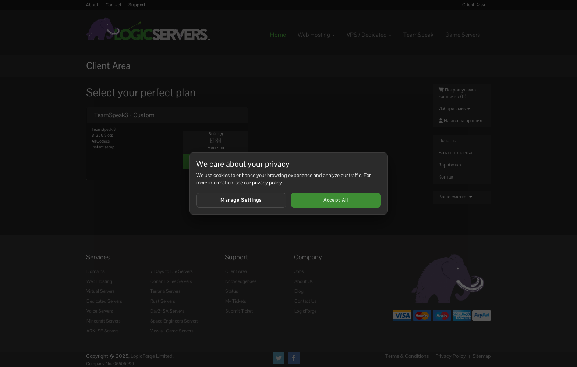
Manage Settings (241, 200)
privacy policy (267, 182)
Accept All (335, 200)
